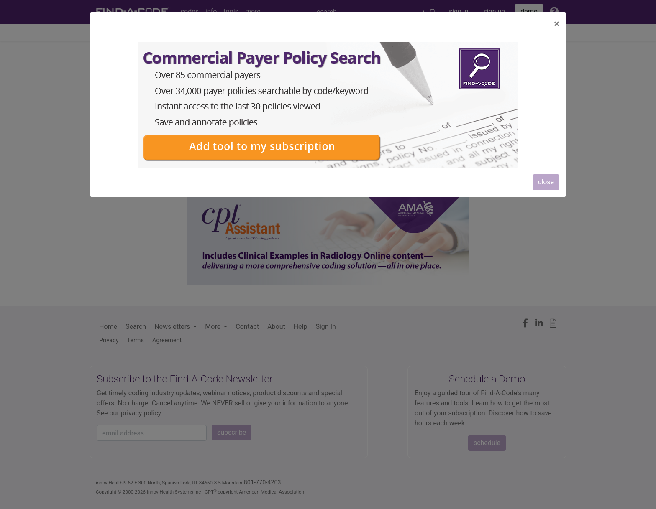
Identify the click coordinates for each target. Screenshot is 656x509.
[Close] (556, 24)
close (546, 182)
